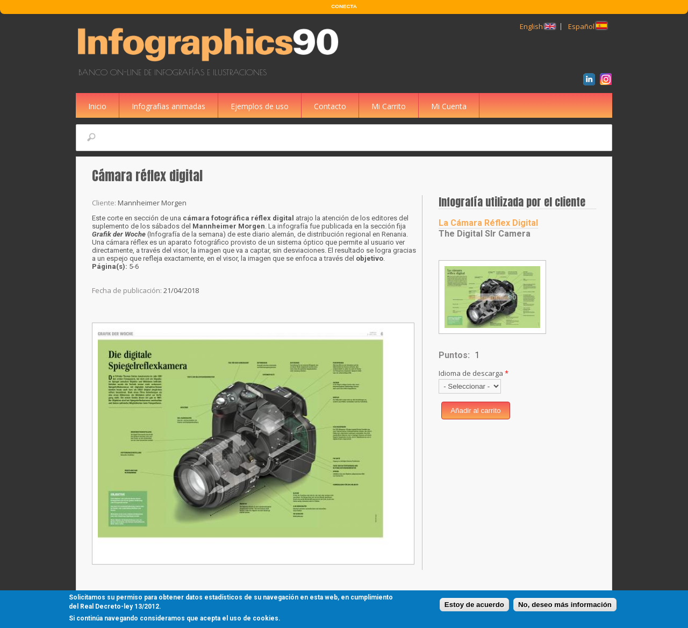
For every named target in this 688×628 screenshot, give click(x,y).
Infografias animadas (168, 106)
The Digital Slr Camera (485, 234)
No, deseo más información (565, 606)
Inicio (97, 106)
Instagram (607, 81)
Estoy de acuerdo (474, 606)
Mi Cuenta (449, 106)
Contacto (330, 106)
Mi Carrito (388, 106)
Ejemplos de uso (260, 106)
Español (587, 26)
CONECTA (343, 6)
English (537, 26)
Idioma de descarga (473, 373)
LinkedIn (591, 81)
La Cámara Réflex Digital (488, 223)
